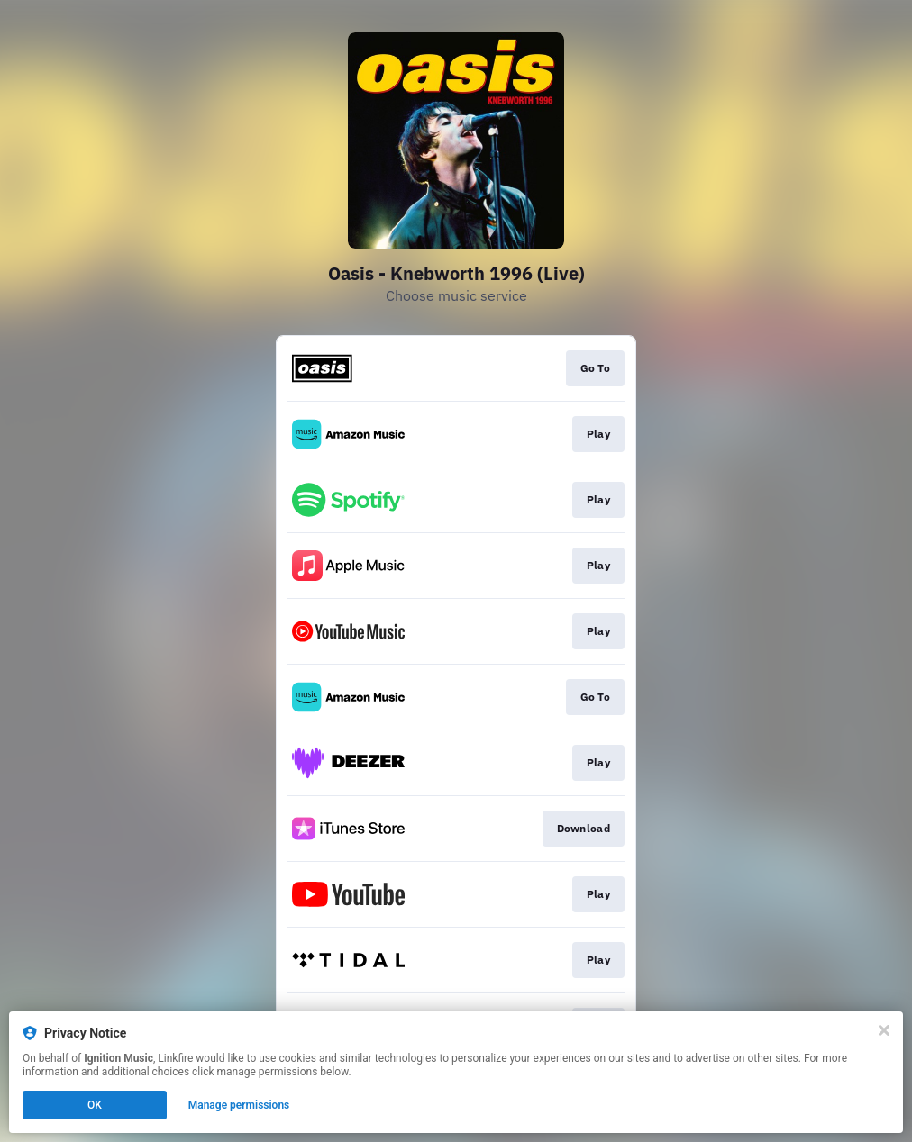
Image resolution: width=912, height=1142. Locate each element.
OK (94, 1105)
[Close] (884, 1030)
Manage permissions (239, 1105)
